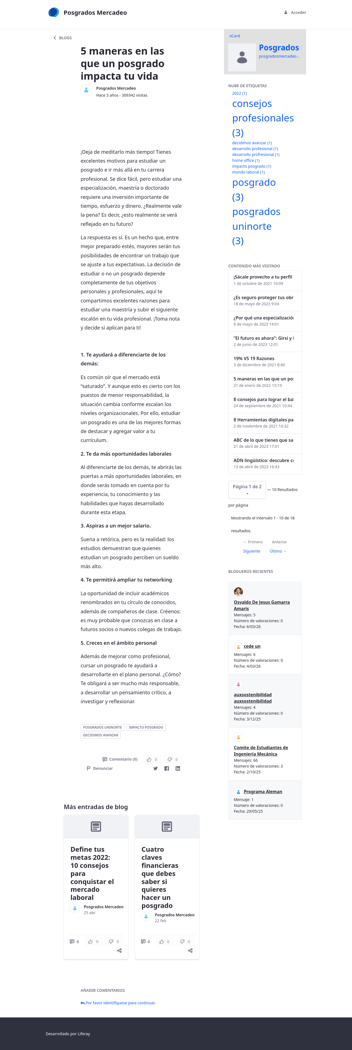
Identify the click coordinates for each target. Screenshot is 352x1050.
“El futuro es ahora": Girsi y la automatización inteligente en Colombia (264, 338)
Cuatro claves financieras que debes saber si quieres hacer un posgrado (160, 877)
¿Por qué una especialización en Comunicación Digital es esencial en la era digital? (264, 318)
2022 (239, 93)
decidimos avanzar (100, 735)
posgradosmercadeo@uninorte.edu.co (294, 56)
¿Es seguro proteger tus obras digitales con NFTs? (264, 297)
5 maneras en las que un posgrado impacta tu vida (264, 379)
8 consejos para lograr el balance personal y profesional (264, 399)
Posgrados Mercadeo (116, 88)
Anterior (279, 541)
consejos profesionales (263, 118)
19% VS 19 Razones (254, 358)
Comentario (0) (120, 759)
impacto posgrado (146, 727)
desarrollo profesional (255, 148)
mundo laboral (248, 172)
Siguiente (251, 551)
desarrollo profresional (256, 154)
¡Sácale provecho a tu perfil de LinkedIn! (264, 277)
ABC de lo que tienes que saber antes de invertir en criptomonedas (264, 440)
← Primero (252, 541)
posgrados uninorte (102, 727)
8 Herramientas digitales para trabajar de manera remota (264, 420)
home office (246, 160)
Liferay (84, 1033)
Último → (278, 551)
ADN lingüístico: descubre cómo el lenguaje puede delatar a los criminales (264, 460)
